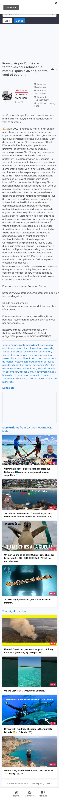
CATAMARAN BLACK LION (21, 96)
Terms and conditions (17, 783)
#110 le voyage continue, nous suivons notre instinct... (27, 601)
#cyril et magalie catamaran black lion (28, 366)
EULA (49, 783)
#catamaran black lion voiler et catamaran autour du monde (29, 373)
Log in (7, 20)
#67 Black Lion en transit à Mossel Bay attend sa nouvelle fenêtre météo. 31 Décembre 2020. (28, 515)
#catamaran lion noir (14, 378)
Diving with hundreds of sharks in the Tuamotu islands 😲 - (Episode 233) (28, 730)
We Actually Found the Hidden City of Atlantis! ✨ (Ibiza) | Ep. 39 (28, 772)
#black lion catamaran (15, 355)
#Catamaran (9, 344)
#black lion (21, 361)
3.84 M (21, 90)
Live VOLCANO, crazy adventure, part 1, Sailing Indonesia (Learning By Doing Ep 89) (28, 651)
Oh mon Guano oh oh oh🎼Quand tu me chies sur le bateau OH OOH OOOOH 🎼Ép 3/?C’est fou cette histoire (29, 558)
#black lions (26, 371)
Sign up (19, 20)
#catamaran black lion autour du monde (30, 348)
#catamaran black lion (31, 344)
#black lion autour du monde (27, 364)
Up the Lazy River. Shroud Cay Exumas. (24, 690)
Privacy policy (37, 783)
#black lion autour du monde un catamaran (26, 351)
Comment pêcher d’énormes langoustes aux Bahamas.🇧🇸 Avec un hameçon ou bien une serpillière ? (27, 471)
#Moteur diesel (36, 378)
